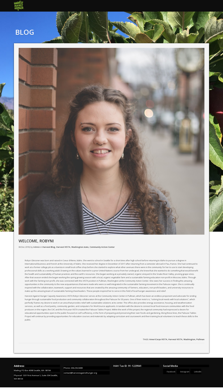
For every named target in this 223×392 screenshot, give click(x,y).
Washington (189, 339)
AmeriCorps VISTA (158, 339)
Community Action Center (102, 247)
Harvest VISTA (63, 247)
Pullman (200, 339)
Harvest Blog (48, 247)
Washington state (80, 247)
